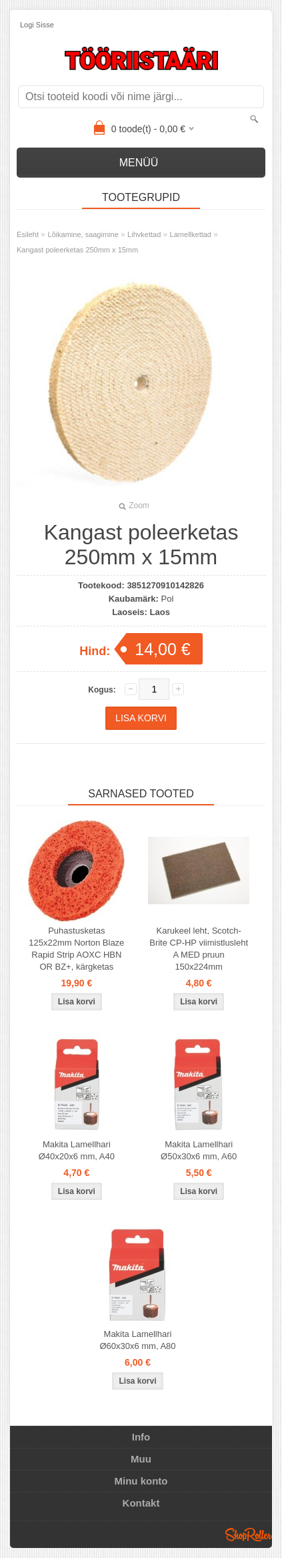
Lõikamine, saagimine (82, 234)
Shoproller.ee (248, 1534)
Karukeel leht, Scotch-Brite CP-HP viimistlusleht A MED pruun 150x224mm (198, 949)
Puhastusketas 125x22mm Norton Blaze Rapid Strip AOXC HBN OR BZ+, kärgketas (76, 949)
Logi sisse (37, 25)
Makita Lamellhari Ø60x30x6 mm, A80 (137, 1340)
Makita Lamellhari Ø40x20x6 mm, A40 (77, 1150)
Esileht (28, 234)
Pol (167, 599)
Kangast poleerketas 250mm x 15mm (77, 250)
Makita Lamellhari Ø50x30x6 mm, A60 (199, 1150)
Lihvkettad (144, 234)
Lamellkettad (190, 234)
